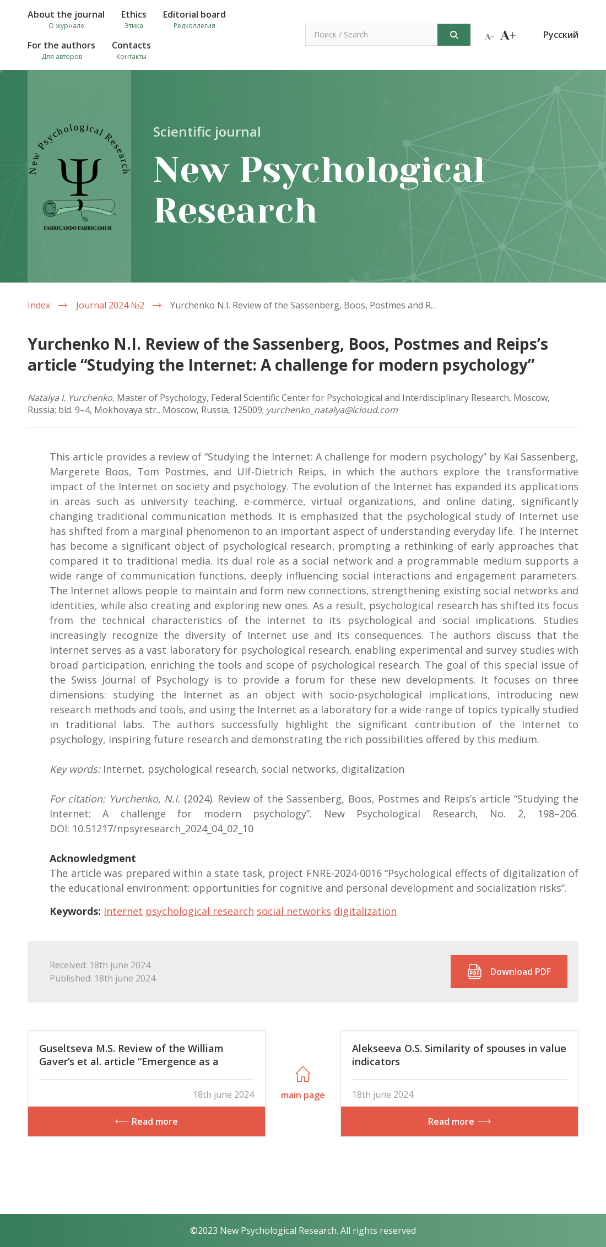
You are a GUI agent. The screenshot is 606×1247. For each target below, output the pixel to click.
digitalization (365, 911)
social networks (294, 911)
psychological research (199, 911)
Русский (560, 35)
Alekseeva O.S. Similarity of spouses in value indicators (459, 1055)
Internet (123, 911)
